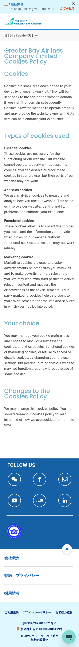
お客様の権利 (63, 612)
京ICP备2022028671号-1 (39, 623)
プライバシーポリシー (37, 612)
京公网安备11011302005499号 (41, 629)
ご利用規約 (12, 612)
